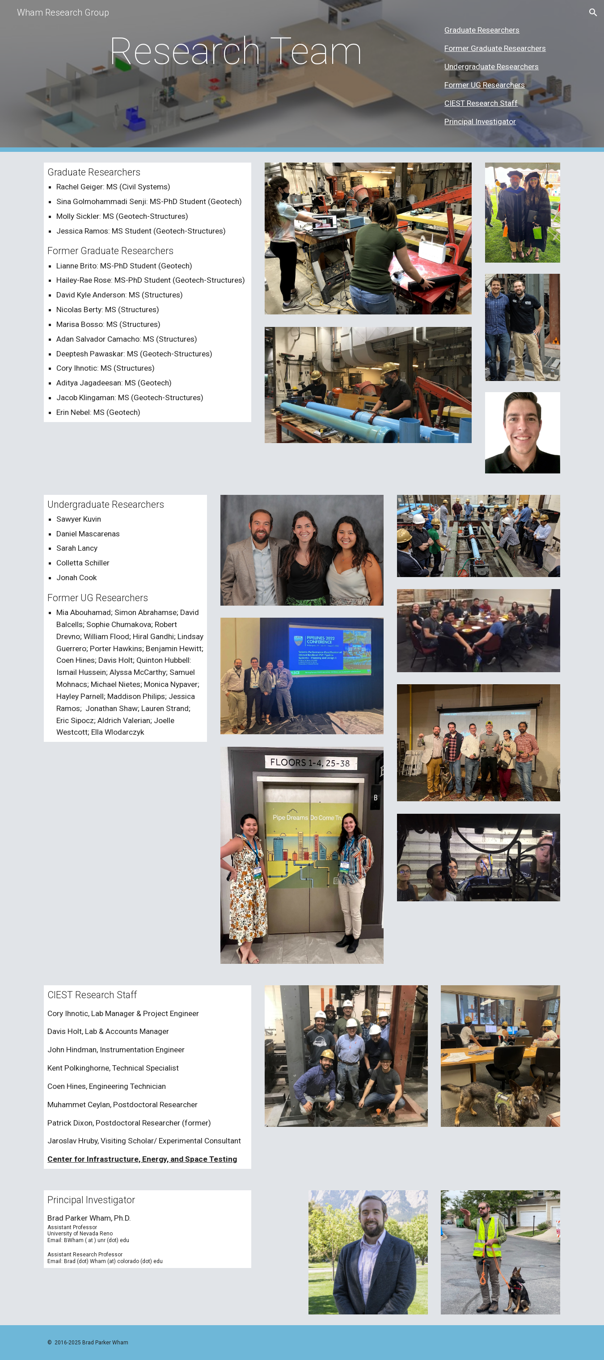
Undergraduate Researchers (491, 66)
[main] (235, 51)
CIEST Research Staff (481, 103)
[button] (593, 12)
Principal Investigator (480, 121)
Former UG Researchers (484, 84)
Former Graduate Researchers (495, 48)
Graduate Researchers (482, 29)
